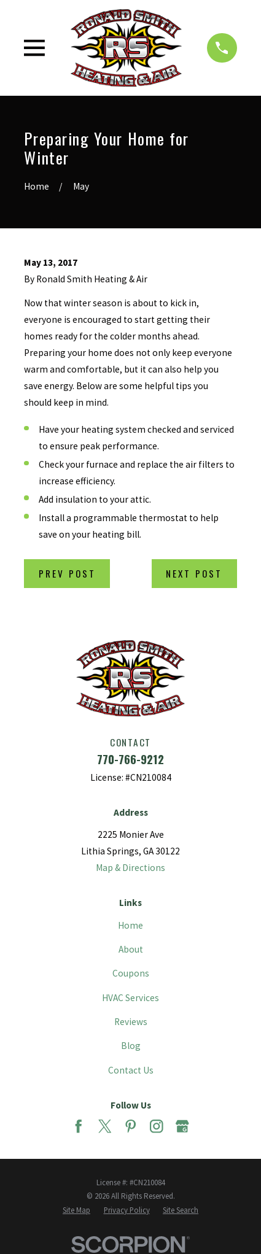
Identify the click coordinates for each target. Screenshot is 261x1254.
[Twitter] (105, 1126)
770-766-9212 (130, 759)
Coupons (130, 973)
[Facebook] (78, 1126)
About (131, 949)
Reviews (130, 1022)
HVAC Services (130, 998)
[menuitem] (76, 1210)
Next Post (194, 573)
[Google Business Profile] (182, 1126)
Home (130, 925)
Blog (131, 1045)
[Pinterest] (131, 1126)
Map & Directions (130, 867)
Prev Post (67, 573)
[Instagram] (156, 1126)
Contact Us (131, 1070)
